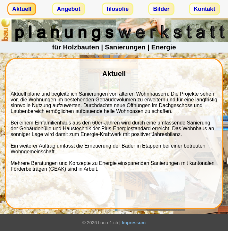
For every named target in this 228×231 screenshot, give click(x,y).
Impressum (134, 222)
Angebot (68, 9)
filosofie (117, 9)
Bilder (161, 9)
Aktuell (21, 9)
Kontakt (204, 9)
